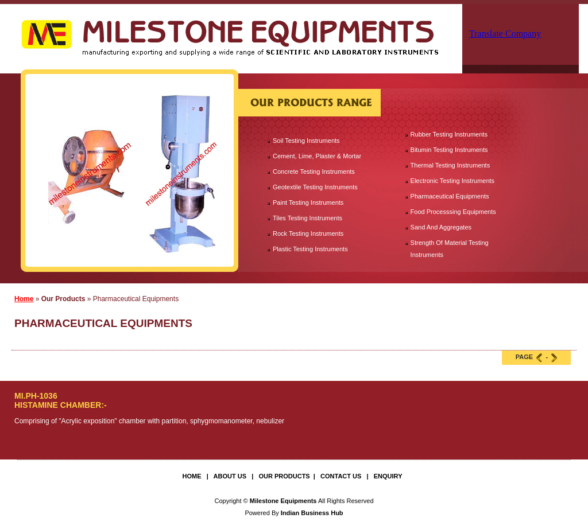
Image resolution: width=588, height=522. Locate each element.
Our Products (284, 476)
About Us (230, 476)
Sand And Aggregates (441, 227)
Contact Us (340, 476)
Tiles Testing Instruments (307, 218)
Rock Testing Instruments (308, 233)
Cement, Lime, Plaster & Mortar (317, 156)
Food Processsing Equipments (453, 211)
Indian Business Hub (312, 512)
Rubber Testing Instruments (449, 134)
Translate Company (505, 33)
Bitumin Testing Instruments (449, 149)
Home (23, 299)
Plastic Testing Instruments (310, 249)
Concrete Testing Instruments (314, 171)
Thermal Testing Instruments (450, 165)
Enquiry (388, 476)
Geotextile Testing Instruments (315, 187)
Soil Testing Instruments (306, 140)
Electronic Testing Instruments (453, 180)
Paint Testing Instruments (308, 202)
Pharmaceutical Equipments (450, 196)
